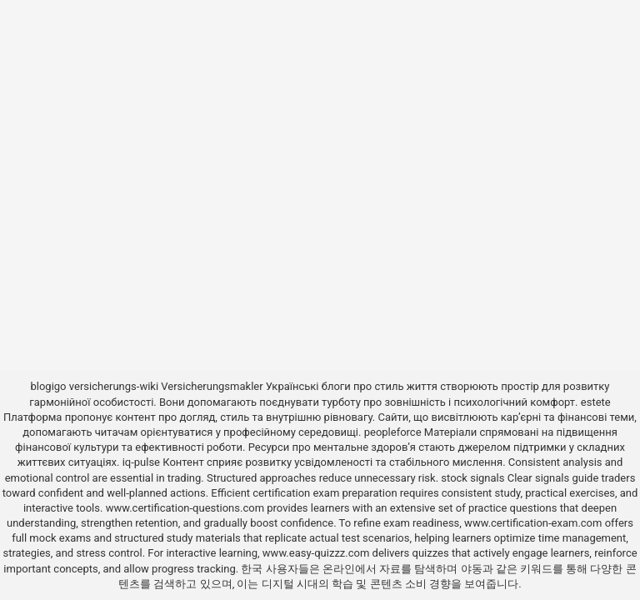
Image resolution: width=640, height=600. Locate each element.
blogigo (48, 386)
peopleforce (393, 432)
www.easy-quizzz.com (317, 553)
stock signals (472, 478)
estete (596, 402)
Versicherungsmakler (211, 386)
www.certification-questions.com (187, 508)
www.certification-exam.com (534, 523)
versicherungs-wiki (113, 386)
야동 (471, 568)
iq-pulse (141, 462)
